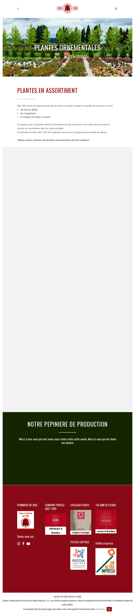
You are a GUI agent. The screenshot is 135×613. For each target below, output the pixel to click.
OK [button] (109, 609)
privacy (48, 600)
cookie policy (100, 608)
